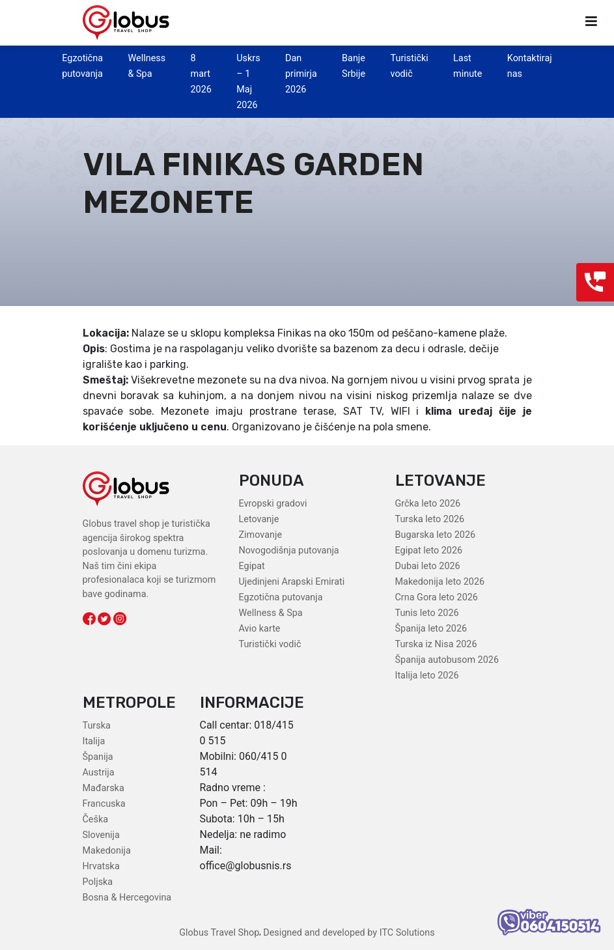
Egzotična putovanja (281, 597)
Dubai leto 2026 (427, 566)
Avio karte (260, 628)
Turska (97, 725)
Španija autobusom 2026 (447, 659)
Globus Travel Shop (219, 932)
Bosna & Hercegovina (127, 897)
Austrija (99, 772)
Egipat (252, 566)
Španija (98, 756)
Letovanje (259, 519)
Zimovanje (261, 534)
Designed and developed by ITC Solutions (348, 932)
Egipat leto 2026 (429, 550)
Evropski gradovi (273, 503)
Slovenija (101, 835)
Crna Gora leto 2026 (436, 597)
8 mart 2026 (201, 74)
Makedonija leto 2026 (440, 581)
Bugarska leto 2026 (435, 534)
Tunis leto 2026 (427, 613)
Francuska (104, 803)
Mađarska (103, 788)
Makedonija (107, 850)
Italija (94, 741)
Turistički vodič (270, 644)
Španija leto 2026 (431, 628)
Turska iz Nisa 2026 (436, 644)
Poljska (98, 881)
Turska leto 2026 (430, 519)
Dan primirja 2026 (301, 74)
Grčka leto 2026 (428, 503)
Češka (96, 819)
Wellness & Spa (271, 613)
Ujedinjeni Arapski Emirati (292, 581)
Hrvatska (101, 866)
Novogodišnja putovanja (289, 550)
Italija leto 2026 (427, 675)
